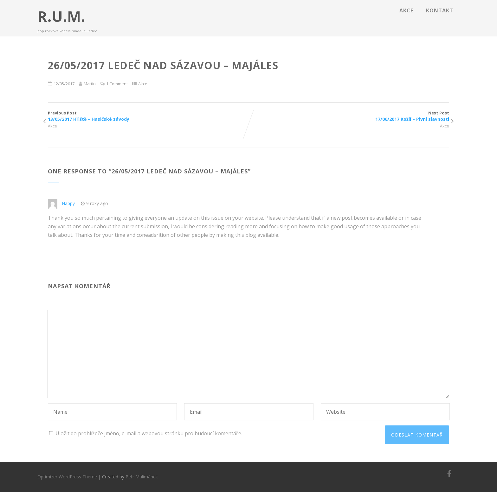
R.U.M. (61, 16)
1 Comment (117, 84)
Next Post (348, 116)
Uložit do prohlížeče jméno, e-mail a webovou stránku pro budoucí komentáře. (148, 433)
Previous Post (148, 116)
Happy (68, 203)
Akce (406, 10)
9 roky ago (94, 203)
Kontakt (439, 10)
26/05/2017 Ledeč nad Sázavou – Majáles (180, 171)
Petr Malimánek (142, 477)
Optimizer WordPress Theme (67, 477)
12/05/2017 (64, 84)
